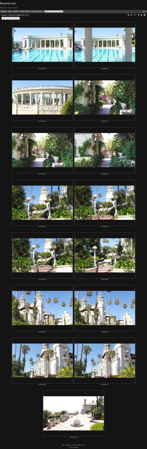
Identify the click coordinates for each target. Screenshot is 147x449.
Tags (10, 11)
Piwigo (76, 447)
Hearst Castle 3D (16, 15)
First (63, 445)
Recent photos (37, 11)
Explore (16, 11)
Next (80, 445)
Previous (68, 445)
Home (4, 15)
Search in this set (12, 18)
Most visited (25, 11)
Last (84, 445)
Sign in (144, 11)
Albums (4, 11)
